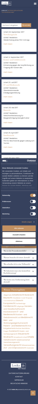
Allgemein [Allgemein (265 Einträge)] (7, 295)
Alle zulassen (19, 228)
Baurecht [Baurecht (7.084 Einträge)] (7, 297)
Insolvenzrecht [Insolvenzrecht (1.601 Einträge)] (9, 311)
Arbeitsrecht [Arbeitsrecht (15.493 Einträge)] (18, 294)
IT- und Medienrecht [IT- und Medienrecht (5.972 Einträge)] (13, 313)
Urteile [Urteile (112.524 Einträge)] (30, 336)
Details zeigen (27, 222)
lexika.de (4, 10)
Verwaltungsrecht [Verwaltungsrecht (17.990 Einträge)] (12, 345)
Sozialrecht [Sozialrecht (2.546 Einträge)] (14, 331)
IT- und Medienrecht (11, 85)
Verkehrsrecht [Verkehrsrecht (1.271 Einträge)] (9, 340)
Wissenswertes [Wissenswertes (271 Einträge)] (28, 345)
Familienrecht (8, 135)
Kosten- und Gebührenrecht (14, 59)
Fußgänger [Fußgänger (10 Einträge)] (20, 306)
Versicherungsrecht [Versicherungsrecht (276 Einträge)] (11, 342)
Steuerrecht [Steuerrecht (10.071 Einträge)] (23, 333)
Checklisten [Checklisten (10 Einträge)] (17, 298)
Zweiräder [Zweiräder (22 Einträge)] (30, 348)
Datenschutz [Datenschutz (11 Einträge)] (11, 301)
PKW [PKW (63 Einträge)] (29, 326)
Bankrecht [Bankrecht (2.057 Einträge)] (29, 295)
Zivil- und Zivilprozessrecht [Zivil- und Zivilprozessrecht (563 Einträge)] (14, 348)
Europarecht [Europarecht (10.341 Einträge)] (9, 303)
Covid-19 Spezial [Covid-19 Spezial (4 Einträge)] (26, 298)
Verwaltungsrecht (10, 34)
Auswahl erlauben (19, 235)
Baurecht (6, 110)
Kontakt (19, 377)
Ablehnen (19, 241)
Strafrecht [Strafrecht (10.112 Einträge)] (8, 337)
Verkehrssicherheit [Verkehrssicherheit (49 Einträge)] (23, 340)
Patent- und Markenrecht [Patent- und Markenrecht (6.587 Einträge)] (15, 325)
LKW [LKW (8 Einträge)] (19, 318)
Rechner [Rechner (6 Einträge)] (19, 328)
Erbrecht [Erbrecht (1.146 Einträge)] (19, 300)
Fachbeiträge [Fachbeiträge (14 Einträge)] (20, 303)
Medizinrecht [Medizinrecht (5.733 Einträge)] (27, 317)
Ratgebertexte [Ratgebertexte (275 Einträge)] (9, 328)
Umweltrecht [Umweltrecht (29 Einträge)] (18, 337)
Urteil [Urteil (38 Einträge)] (25, 337)
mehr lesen (7, 44)
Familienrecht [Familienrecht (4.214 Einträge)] (9, 306)
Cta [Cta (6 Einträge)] (4, 301)
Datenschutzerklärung (19, 373)
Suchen (26, 25)
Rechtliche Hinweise (19, 383)
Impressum (19, 380)
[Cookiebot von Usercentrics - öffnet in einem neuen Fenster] (27, 161)
